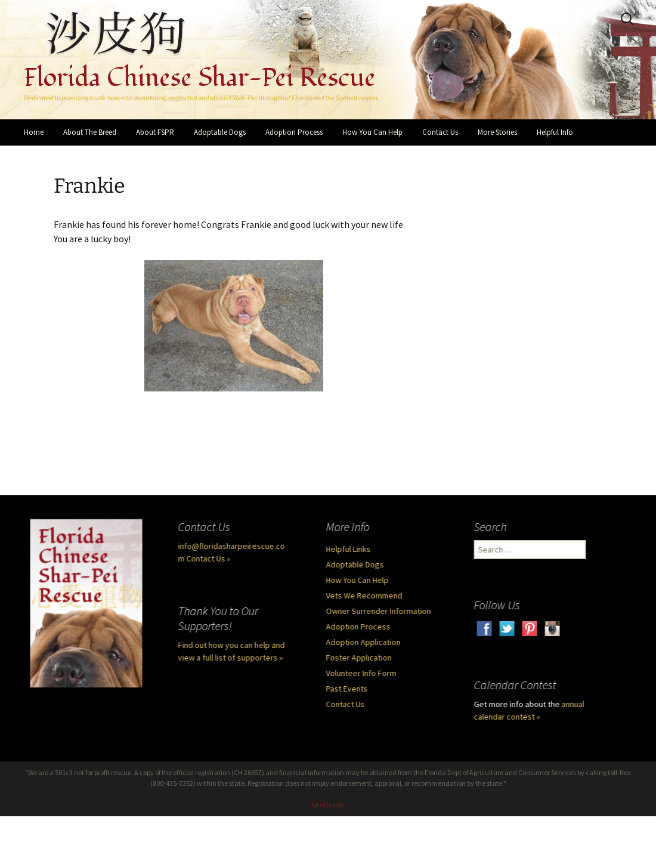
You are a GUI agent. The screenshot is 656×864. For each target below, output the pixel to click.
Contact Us (440, 132)
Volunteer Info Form (362, 673)
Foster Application (360, 657)
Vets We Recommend (365, 595)
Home (34, 132)
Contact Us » (210, 558)
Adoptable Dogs (220, 132)
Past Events (348, 688)
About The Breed (89, 132)
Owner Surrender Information (379, 611)
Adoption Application (364, 642)
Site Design (328, 804)
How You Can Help (372, 132)
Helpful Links (349, 549)
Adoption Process (294, 132)
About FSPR (155, 132)
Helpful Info (555, 132)
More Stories (497, 132)
